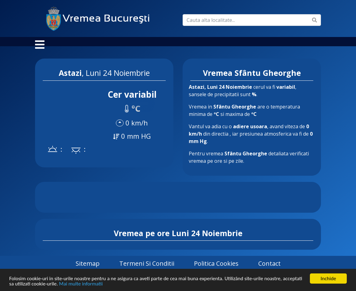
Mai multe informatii (81, 284)
